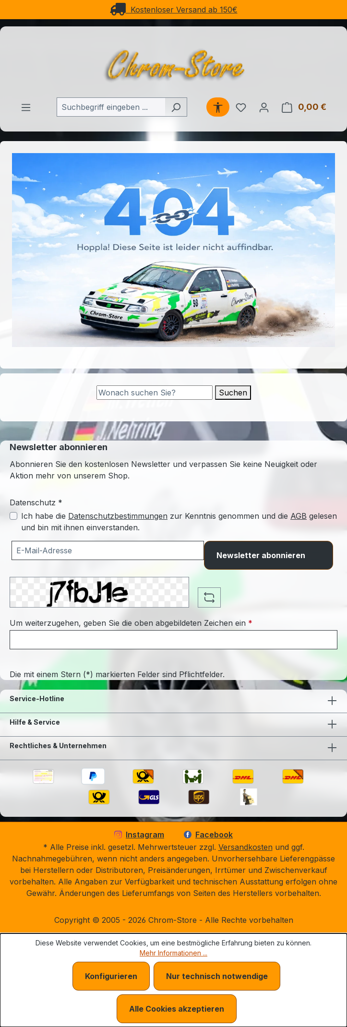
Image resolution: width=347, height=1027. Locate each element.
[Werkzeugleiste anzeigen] (217, 107)
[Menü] (25, 107)
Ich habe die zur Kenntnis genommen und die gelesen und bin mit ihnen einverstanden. (179, 521)
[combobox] (111, 107)
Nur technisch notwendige (217, 976)
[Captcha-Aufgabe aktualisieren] (209, 597)
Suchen (233, 392)
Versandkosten (245, 847)
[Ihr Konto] (263, 107)
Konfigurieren (111, 976)
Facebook (208, 834)
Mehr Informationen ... (173, 953)
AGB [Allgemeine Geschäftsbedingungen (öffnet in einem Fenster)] (298, 516)
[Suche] (154, 392)
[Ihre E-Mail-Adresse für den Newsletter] (108, 550)
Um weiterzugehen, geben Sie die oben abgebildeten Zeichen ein (131, 623)
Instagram (139, 834)
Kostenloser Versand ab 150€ (174, 9)
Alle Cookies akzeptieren (176, 1009)
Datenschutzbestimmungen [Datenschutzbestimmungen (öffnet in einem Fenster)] (118, 516)
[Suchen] (176, 107)
